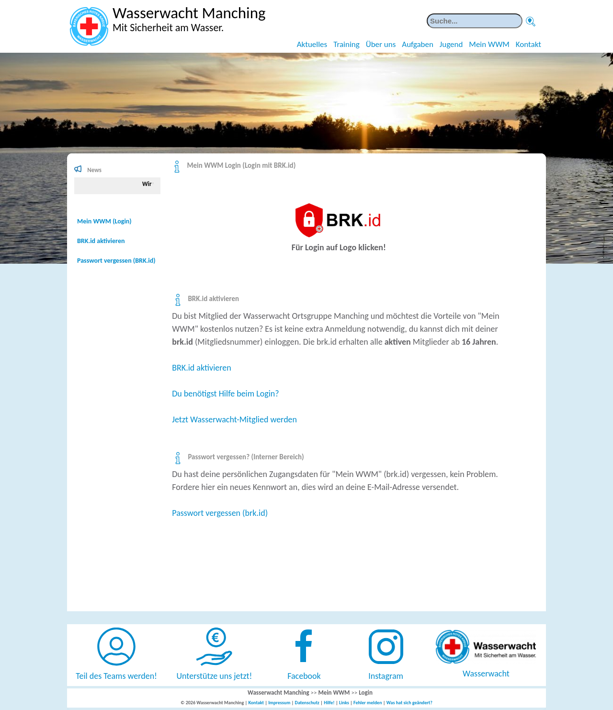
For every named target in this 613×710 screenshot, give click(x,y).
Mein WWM (489, 44)
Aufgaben (417, 44)
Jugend (451, 44)
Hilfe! (329, 702)
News (94, 170)
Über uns (381, 44)
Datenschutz (307, 702)
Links (344, 702)
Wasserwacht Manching (278, 692)
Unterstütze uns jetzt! (214, 676)
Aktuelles (312, 44)
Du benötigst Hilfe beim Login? (225, 393)
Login (366, 692)
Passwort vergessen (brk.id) (220, 513)
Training (346, 44)
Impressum (279, 702)
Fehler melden (367, 702)
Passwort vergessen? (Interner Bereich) (246, 457)
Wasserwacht (486, 673)
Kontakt (528, 44)
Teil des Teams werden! (116, 676)
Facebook (304, 676)
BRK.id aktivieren (213, 298)
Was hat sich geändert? (409, 702)
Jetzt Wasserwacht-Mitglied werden (234, 419)
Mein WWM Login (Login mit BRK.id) (241, 165)
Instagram (385, 676)
